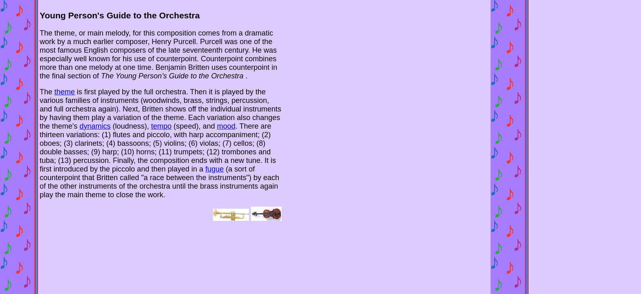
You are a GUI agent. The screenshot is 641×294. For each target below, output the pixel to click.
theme (64, 92)
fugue (214, 169)
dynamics (95, 126)
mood (226, 126)
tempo (161, 126)
